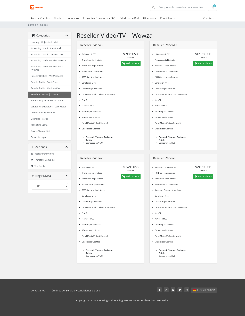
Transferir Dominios (42, 159)
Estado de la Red (129, 18)
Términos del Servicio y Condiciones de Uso (75, 290)
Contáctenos (167, 18)
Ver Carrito (38, 166)
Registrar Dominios (42, 153)
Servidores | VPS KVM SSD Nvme (47, 100)
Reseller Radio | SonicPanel (44, 82)
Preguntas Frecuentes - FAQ (99, 18)
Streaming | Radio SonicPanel (46, 48)
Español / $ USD (204, 290)
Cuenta (207, 18)
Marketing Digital (39, 124)
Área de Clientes (40, 18)
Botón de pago (38, 137)
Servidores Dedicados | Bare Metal (48, 106)
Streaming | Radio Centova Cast (47, 54)
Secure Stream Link (40, 131)
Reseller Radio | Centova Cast (46, 88)
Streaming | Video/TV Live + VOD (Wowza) (47, 68)
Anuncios (73, 18)
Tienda (58, 18)
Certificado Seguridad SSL (44, 112)
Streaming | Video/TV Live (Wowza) (48, 60)
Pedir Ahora (130, 63)
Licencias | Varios (39, 118)
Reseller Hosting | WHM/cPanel (47, 76)
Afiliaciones (149, 18)
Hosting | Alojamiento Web (44, 42)
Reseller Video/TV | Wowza (44, 94)
